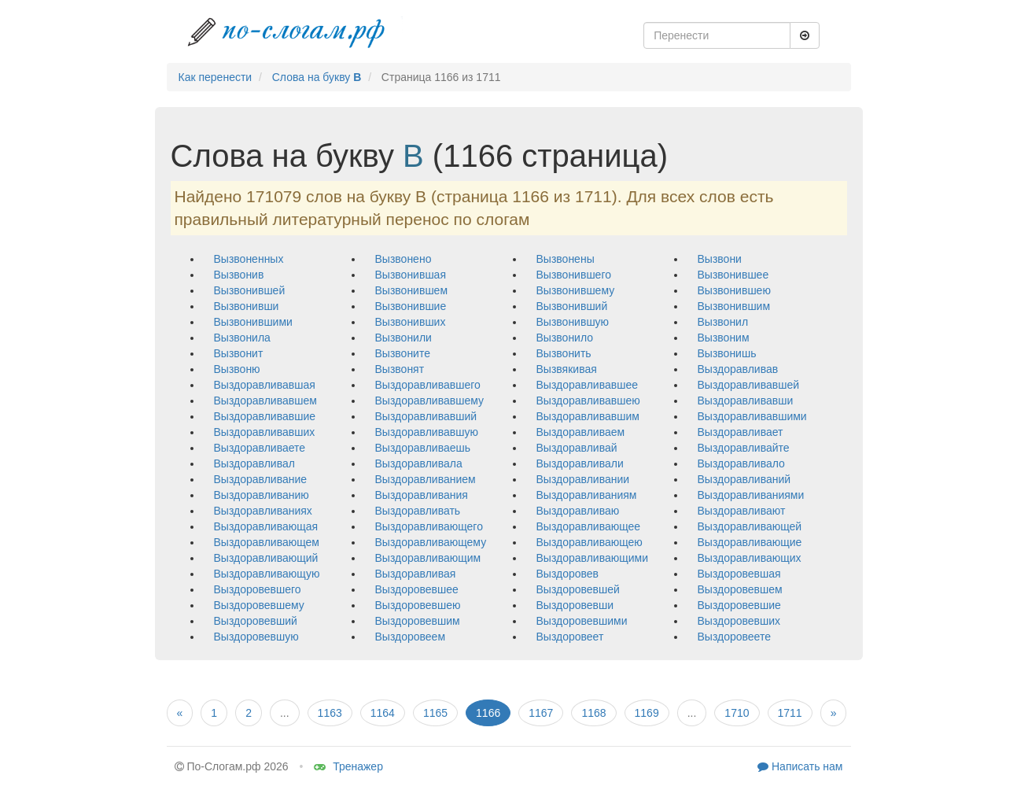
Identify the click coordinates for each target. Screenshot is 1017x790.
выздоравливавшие (265, 416)
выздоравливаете (260, 447)
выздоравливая (415, 573)
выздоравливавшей (749, 384)
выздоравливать (418, 510)
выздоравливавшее (587, 384)
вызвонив (239, 274)
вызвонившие (411, 306)
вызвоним (724, 337)
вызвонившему (575, 290)
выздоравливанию (261, 495)
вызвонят (400, 369)
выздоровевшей (578, 589)
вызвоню (237, 369)
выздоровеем (410, 636)
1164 (382, 713)
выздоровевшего (257, 589)
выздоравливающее (588, 526)
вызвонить (563, 353)
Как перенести (215, 77)
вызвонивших (410, 322)
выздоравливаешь (423, 447)
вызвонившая (410, 274)
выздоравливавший (426, 416)
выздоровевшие (739, 605)
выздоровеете (734, 636)
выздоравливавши (746, 400)
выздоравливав (738, 369)
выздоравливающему (431, 542)
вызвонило (565, 337)
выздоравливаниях (263, 510)
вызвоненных (249, 259)
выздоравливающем (266, 542)
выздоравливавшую (426, 432)
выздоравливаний (744, 479)
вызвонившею (734, 290)
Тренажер (348, 766)
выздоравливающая (266, 526)
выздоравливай (576, 447)
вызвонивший (572, 306)
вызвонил (723, 322)
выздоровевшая (739, 573)
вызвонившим (734, 306)
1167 (541, 713)
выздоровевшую (256, 636)
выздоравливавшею (588, 400)
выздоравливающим (428, 558)
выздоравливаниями (751, 495)
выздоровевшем (740, 589)
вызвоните (402, 353)
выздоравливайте (744, 447)
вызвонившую (573, 322)
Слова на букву (317, 77)
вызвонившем (411, 290)
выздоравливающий (266, 558)
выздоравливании (583, 479)
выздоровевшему (259, 605)
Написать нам (799, 766)
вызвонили (403, 337)
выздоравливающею (589, 542)
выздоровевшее (417, 589)
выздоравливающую (267, 573)
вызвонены (565, 259)
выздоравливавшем (265, 400)
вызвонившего (573, 274)
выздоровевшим (417, 621)
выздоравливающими (592, 558)
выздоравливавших (264, 432)
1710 (736, 713)
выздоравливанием (425, 479)
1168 (593, 713)
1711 (790, 713)
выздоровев (567, 573)
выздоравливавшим (587, 416)
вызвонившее (733, 274)
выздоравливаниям (586, 495)
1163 (330, 713)
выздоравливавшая (264, 384)
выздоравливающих (749, 558)
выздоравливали (580, 463)
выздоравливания (421, 495)
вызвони (720, 259)
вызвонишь (727, 353)
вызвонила (242, 337)
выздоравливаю (578, 510)
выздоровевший (255, 621)
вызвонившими (253, 322)
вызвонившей (250, 290)
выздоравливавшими (752, 416)
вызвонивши (246, 306)
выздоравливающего (429, 526)
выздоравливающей (750, 526)
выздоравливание (261, 479)
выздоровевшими (582, 621)
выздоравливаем (580, 432)
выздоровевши (575, 605)
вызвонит (238, 353)
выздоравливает (740, 432)
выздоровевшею (418, 605)
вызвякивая (566, 369)
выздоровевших (739, 621)
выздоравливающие (750, 542)
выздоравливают (742, 510)
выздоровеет (570, 636)
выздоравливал (254, 463)
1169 (647, 713)
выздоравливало (741, 463)
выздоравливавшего (428, 384)
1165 (435, 713)
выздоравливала (418, 463)
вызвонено (403, 259)
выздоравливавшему (429, 400)
